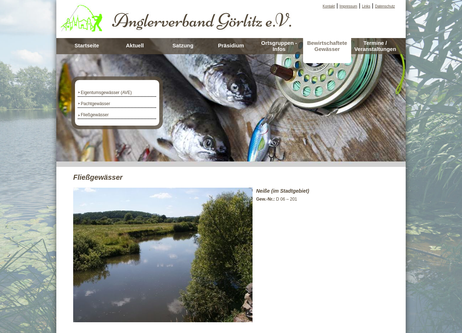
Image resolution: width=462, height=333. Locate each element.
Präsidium (231, 45)
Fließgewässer (95, 114)
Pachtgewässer (95, 103)
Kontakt (329, 6)
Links (366, 6)
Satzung (183, 45)
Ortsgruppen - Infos (279, 46)
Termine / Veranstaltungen (375, 46)
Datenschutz (385, 6)
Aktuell (135, 45)
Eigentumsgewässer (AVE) (106, 92)
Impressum (348, 6)
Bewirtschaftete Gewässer (327, 46)
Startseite (87, 45)
